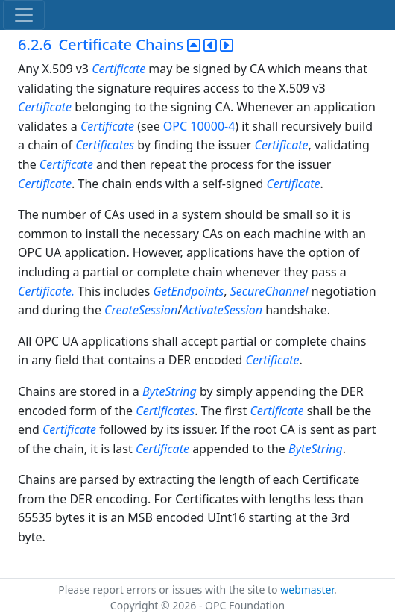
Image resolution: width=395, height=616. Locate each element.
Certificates (104, 145)
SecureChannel (269, 291)
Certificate (118, 68)
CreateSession (140, 310)
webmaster (307, 589)
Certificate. (48, 291)
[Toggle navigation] (24, 15)
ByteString (169, 391)
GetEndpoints (188, 291)
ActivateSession (222, 310)
